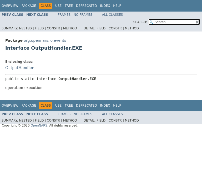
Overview (10, 6)
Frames (64, 15)
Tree (69, 6)
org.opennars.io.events (45, 40)
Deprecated (86, 6)
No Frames (83, 15)
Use (58, 6)
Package (29, 6)
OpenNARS (39, 125)
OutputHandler (19, 68)
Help (117, 6)
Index (105, 6)
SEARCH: (140, 22)
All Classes (112, 15)
